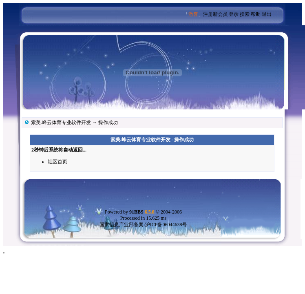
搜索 (245, 14)
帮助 (256, 14)
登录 (234, 14)
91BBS (142, 212)
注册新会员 (215, 14)
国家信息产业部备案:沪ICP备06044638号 (143, 224)
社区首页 (57, 162)
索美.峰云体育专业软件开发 (61, 122)
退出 (267, 14)
